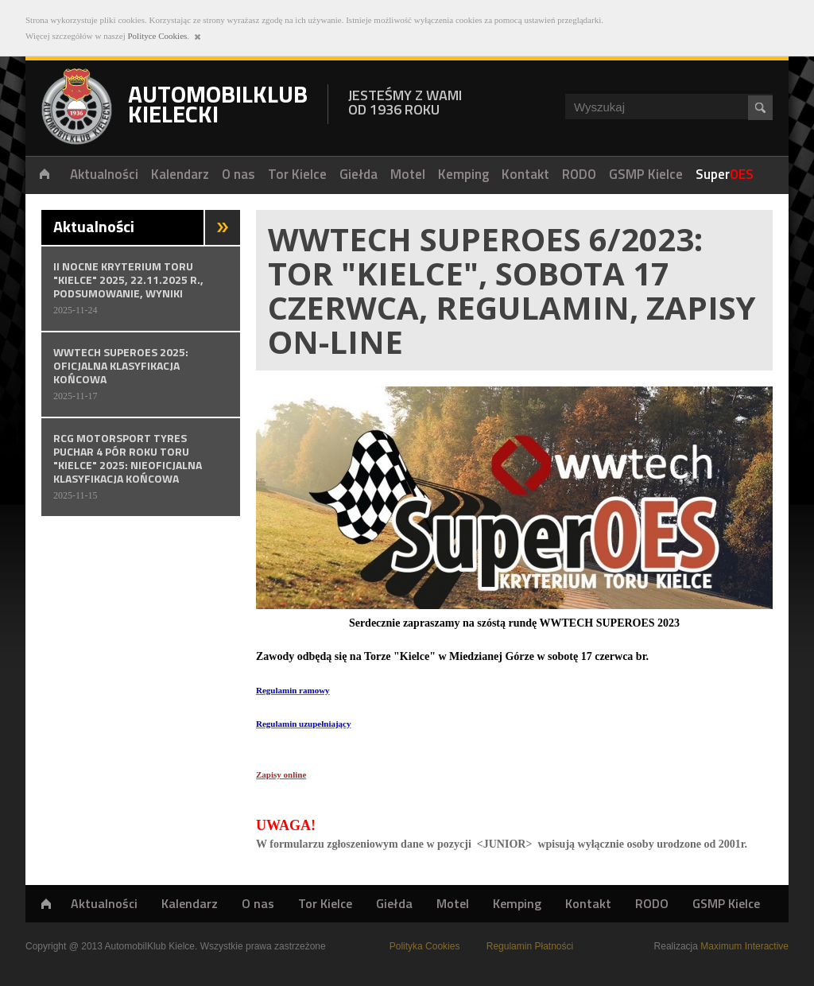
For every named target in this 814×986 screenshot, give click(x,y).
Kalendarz (189, 903)
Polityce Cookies (157, 36)
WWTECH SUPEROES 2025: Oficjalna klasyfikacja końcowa (140, 373)
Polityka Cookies (425, 946)
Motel (452, 903)
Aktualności (104, 903)
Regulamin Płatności (529, 946)
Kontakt (588, 903)
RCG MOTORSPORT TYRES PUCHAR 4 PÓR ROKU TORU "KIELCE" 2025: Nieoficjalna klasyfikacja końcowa (140, 466)
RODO (652, 903)
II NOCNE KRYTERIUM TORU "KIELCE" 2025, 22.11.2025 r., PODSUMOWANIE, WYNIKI (140, 287)
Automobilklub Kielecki (76, 106)
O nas (258, 903)
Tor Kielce (325, 903)
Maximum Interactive (744, 946)
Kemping (517, 903)
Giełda (394, 903)
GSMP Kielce (726, 903)
